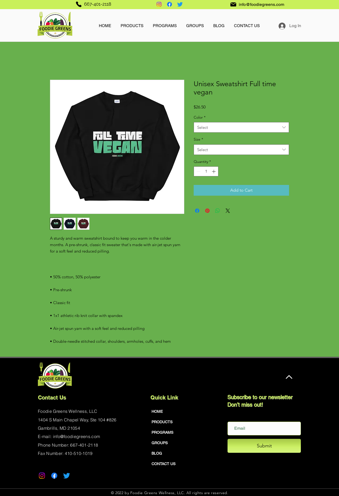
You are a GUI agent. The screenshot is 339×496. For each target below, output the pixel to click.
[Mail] (233, 4)
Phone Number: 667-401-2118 (68, 445)
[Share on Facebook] (197, 210)
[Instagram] (159, 4)
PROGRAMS (162, 432)
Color (199, 117)
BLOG (157, 453)
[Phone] (78, 4)
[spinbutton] (206, 171)
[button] (132, 23)
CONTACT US (163, 464)
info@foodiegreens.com (261, 4)
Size (198, 139)
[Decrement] (197, 171)
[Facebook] (169, 4)
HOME (157, 411)
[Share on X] (228, 210)
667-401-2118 (97, 4)
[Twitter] (180, 4)
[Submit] (264, 446)
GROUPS (160, 443)
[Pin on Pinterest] (207, 210)
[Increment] (214, 171)
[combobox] (241, 127)
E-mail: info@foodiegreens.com (69, 436)
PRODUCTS (162, 422)
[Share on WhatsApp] (217, 210)
